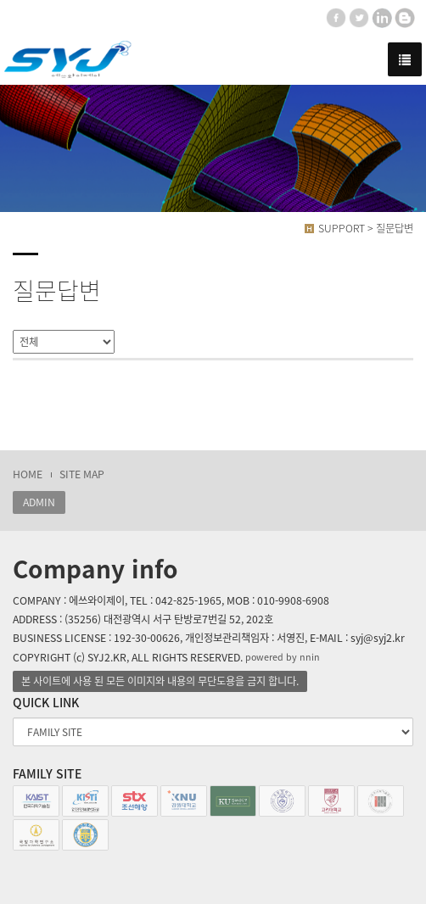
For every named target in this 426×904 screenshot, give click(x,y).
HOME (27, 474)
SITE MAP (81, 474)
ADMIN (39, 502)
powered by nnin (282, 656)
